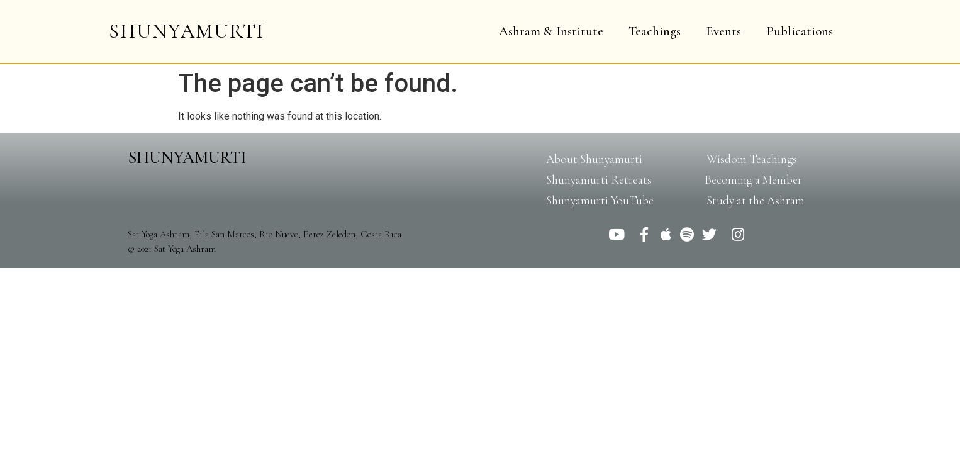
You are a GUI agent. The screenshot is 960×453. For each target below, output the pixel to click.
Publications (799, 31)
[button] (594, 158)
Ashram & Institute (551, 31)
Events (723, 31)
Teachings (654, 31)
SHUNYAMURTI (186, 31)
